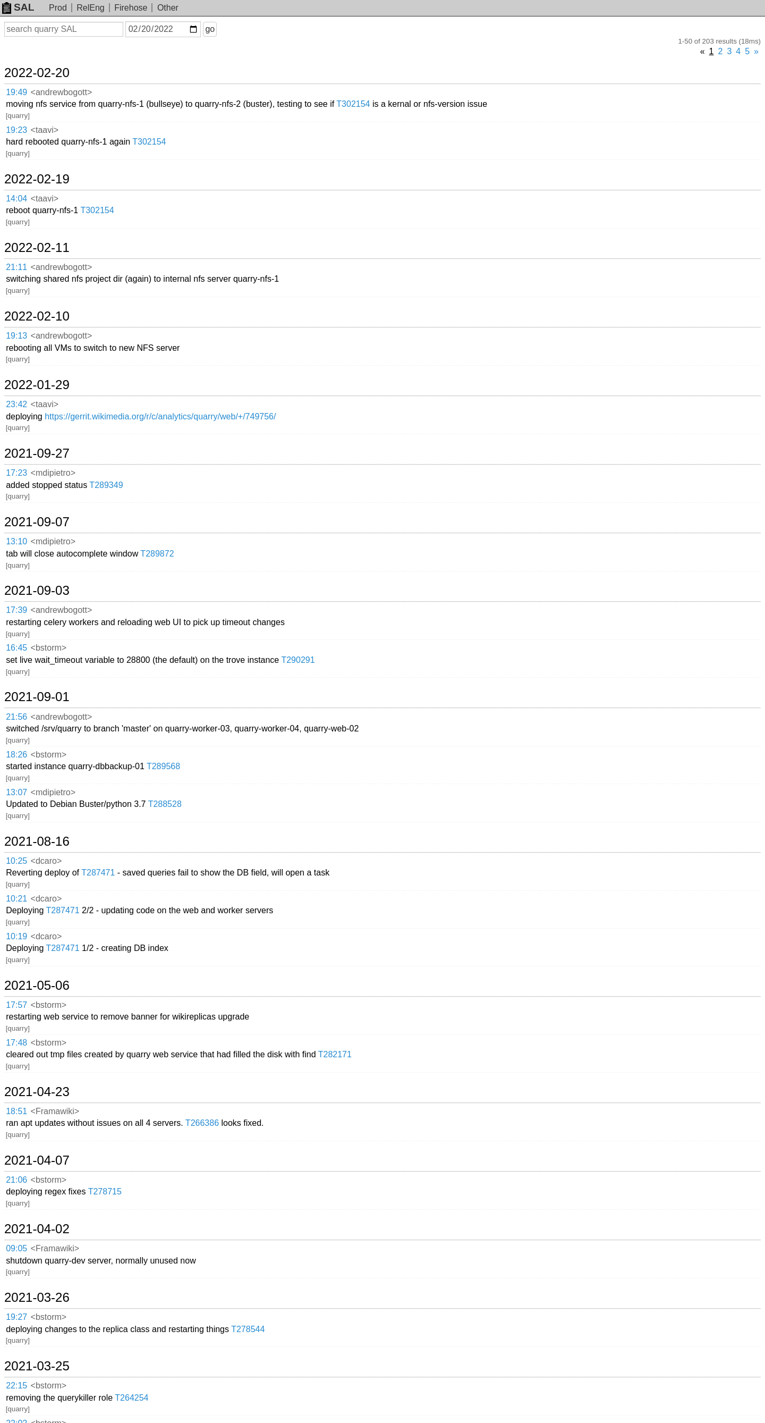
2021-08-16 (37, 841)
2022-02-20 (37, 73)
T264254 (131, 1397)
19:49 (16, 92)
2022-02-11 (37, 247)
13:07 (16, 792)
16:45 (16, 647)
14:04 (16, 198)
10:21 (16, 898)
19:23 (16, 129)
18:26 (16, 754)
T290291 (297, 659)
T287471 (98, 872)
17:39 (16, 609)
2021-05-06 (37, 985)
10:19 (16, 936)
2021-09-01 (37, 697)
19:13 (16, 335)
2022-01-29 (37, 385)
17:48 (16, 1042)
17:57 (16, 1004)
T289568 (163, 766)
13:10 (16, 541)
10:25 (16, 860)
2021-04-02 (37, 1229)
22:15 (16, 1385)
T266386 (202, 1122)
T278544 (248, 1329)
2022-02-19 (37, 179)
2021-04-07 (37, 1160)
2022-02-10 (37, 316)
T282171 (335, 1054)
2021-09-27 (37, 453)
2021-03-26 (37, 1297)
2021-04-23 (37, 1092)
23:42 (16, 404)
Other (167, 7)
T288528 (165, 804)
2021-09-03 (37, 590)
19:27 (16, 1316)
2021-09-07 (37, 522)
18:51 (16, 1111)
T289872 (157, 553)
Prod (58, 7)
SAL (18, 7)
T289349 (106, 485)
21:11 (16, 267)
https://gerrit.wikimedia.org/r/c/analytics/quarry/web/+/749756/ (160, 416)
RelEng (90, 7)
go (210, 28)
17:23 (16, 472)
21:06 (16, 1179)
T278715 (105, 1191)
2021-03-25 (37, 1366)
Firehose (130, 7)
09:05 (16, 1248)
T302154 (353, 103)
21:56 (16, 716)
